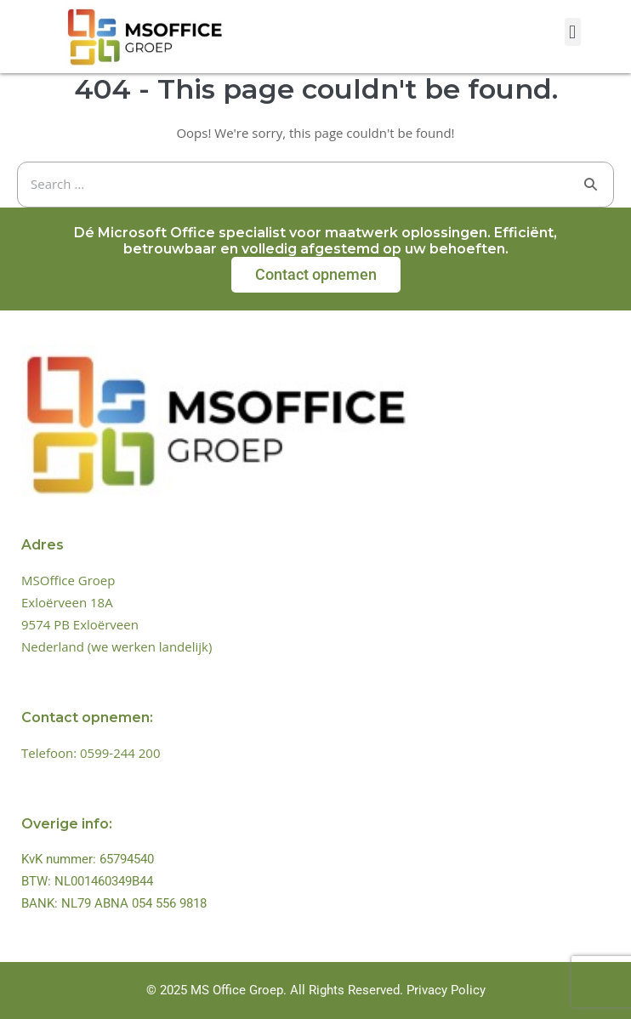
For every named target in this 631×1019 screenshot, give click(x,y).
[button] (573, 32)
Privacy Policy (446, 990)
